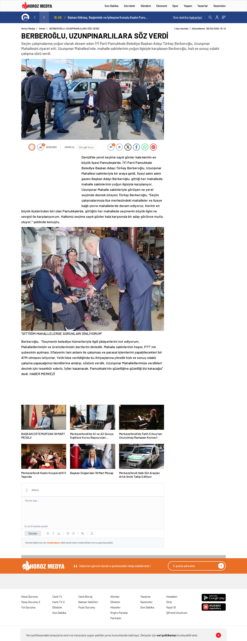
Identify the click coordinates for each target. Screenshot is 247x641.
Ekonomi (161, 6)
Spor (175, 6)
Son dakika (187, 17)
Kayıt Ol (171, 607)
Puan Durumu (86, 607)
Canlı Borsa (85, 596)
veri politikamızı (166, 635)
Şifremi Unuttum (176, 612)
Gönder (32, 533)
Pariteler (116, 618)
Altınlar (115, 596)
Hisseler (115, 607)
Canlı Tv (57, 596)
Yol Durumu (28, 607)
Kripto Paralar (119, 612)
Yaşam (188, 6)
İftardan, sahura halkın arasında (90, 17)
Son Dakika (111, 6)
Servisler (129, 6)
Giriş (169, 602)
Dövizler (57, 607)
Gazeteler (219, 6)
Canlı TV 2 (58, 602)
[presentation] (34, 17)
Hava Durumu (29, 596)
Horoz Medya (28, 28)
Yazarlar (202, 6)
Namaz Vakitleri (88, 602)
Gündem (146, 6)
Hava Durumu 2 (30, 602)
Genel (42, 28)
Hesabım (171, 596)
